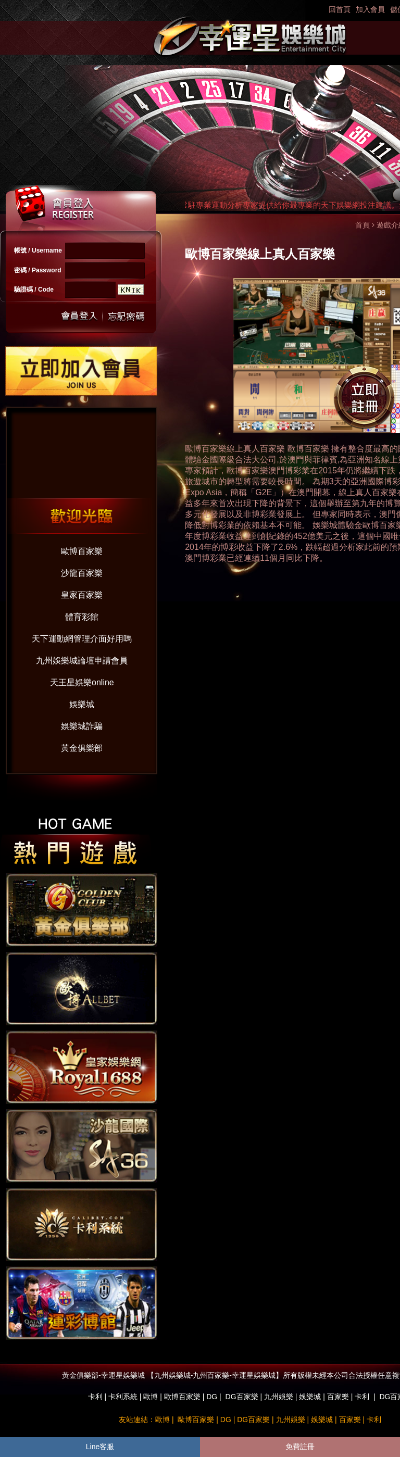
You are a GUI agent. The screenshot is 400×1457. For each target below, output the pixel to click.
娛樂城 (81, 704)
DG (211, 1396)
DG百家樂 (242, 1396)
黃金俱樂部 (82, 748)
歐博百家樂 (82, 551)
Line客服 (100, 1446)
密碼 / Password (37, 270)
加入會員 (370, 9)
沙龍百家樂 (82, 573)
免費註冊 (300, 1446)
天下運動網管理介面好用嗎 (82, 638)
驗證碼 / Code (34, 289)
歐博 (150, 1396)
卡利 (95, 1396)
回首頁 (340, 9)
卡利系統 (123, 1396)
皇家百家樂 (82, 595)
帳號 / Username (38, 250)
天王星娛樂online (82, 682)
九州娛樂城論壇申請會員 (82, 660)
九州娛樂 (278, 1396)
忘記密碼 (123, 316)
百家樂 (338, 1396)
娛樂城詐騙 (82, 726)
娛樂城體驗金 (337, 525)
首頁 (362, 225)
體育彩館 (81, 616)
